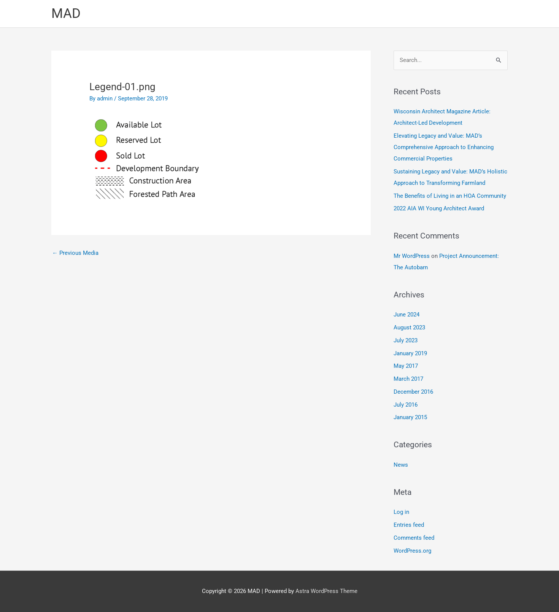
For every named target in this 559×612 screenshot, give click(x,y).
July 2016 (406, 404)
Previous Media (75, 253)
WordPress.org (412, 550)
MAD (66, 13)
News (401, 464)
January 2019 (410, 353)
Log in (401, 512)
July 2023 (406, 340)
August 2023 (409, 327)
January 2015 (410, 417)
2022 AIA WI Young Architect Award (439, 208)
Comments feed (414, 537)
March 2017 (408, 378)
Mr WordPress (412, 256)
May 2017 (406, 365)
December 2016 (413, 391)
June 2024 (406, 314)
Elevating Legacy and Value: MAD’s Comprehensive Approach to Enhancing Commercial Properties (444, 147)
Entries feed (409, 524)
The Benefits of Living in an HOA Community (450, 195)
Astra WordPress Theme (326, 591)
